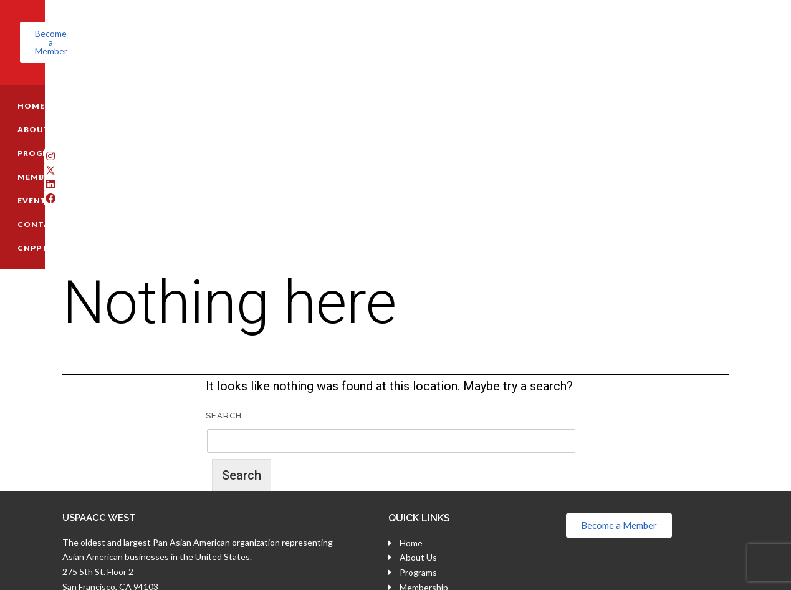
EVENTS (335, 88)
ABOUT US (126, 88)
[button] (694, 34)
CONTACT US (405, 88)
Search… (226, 256)
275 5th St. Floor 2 (97, 412)
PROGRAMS (193, 88)
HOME (71, 88)
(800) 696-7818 (109, 442)
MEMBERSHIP (265, 88)
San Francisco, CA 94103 (110, 427)
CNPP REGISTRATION (499, 88)
